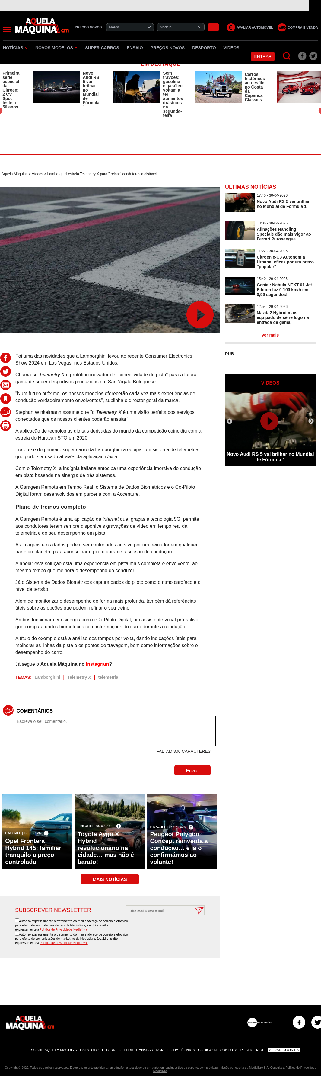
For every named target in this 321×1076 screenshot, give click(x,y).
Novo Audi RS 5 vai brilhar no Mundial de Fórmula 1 (91, 90)
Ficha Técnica (181, 1050)
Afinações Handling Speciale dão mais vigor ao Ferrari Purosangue (284, 234)
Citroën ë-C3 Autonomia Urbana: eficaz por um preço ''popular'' (285, 262)
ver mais (270, 335)
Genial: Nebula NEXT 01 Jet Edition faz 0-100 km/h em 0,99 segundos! (284, 289)
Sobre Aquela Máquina (54, 1050)
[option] (67, 90)
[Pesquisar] (286, 56)
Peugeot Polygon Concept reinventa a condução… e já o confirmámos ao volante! (179, 848)
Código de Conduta (217, 1050)
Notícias (15, 47)
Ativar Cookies (284, 1050)
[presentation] (159, 930)
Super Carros (102, 47)
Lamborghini (47, 677)
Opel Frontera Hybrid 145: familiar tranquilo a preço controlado (33, 851)
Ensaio (135, 47)
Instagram (97, 664)
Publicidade (252, 1050)
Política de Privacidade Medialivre (64, 929)
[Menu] (7, 29)
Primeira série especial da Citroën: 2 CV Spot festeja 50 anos (10, 90)
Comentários (35, 711)
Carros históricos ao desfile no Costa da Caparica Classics (255, 87)
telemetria (108, 677)
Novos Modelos (56, 47)
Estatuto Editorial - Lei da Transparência (122, 1050)
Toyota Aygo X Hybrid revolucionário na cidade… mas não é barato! (106, 848)
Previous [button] (230, 421)
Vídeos (232, 47)
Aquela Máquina (15, 174)
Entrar (263, 56)
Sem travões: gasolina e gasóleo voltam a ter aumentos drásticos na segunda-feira (173, 94)
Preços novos (168, 47)
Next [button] (311, 421)
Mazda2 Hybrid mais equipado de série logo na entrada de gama (283, 317)
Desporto (204, 47)
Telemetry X (79, 677)
